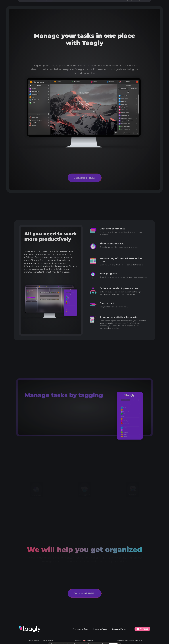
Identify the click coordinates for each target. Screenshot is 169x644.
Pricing (96, 5)
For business (82, 5)
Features (68, 5)
